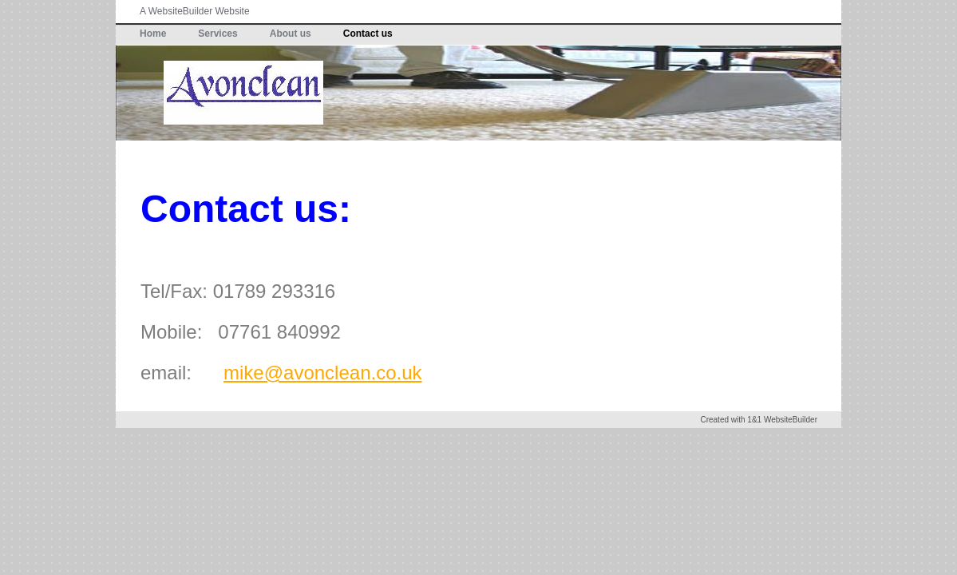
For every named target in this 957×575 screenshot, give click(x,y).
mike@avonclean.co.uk (322, 372)
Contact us (368, 33)
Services (217, 33)
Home (153, 33)
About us (290, 33)
